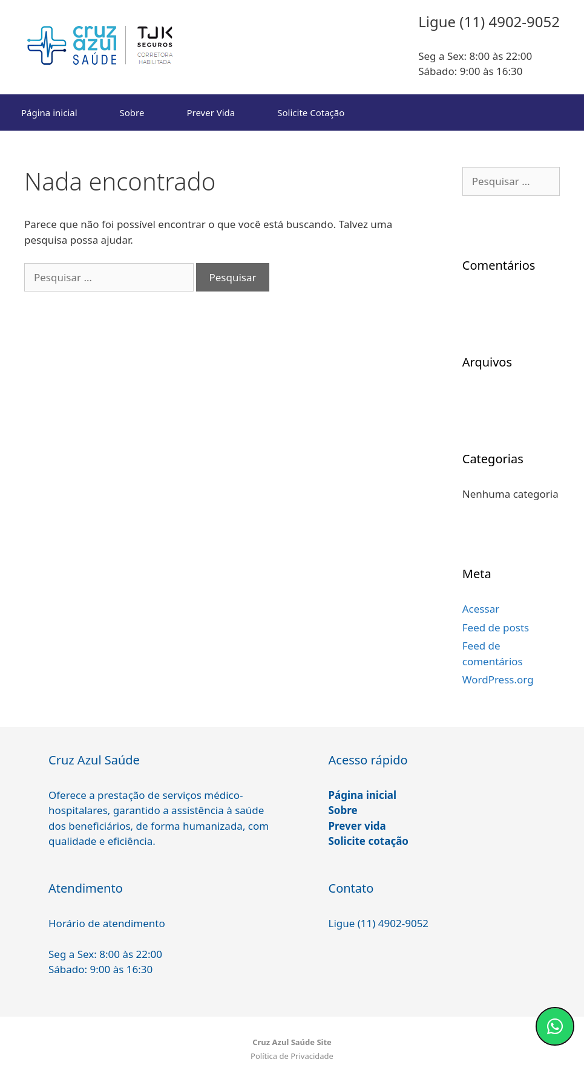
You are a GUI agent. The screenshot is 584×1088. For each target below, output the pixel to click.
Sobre (132, 112)
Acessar (480, 609)
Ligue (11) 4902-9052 (379, 923)
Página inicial (49, 112)
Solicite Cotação (310, 112)
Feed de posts (496, 627)
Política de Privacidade (292, 1056)
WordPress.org (498, 679)
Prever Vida (210, 112)
